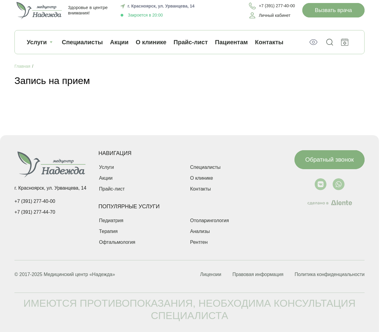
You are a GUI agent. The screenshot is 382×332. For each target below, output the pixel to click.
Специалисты (82, 42)
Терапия (108, 231)
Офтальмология (117, 242)
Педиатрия (111, 220)
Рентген (199, 242)
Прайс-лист (191, 42)
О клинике (151, 42)
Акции (119, 42)
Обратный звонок (329, 159)
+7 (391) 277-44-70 (35, 212)
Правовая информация (256, 274)
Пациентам (231, 42)
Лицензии (206, 274)
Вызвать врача (333, 10)
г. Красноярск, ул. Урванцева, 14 (161, 6)
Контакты (200, 188)
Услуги (41, 42)
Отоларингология (209, 220)
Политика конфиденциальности (329, 274)
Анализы (200, 231)
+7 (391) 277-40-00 (35, 201)
